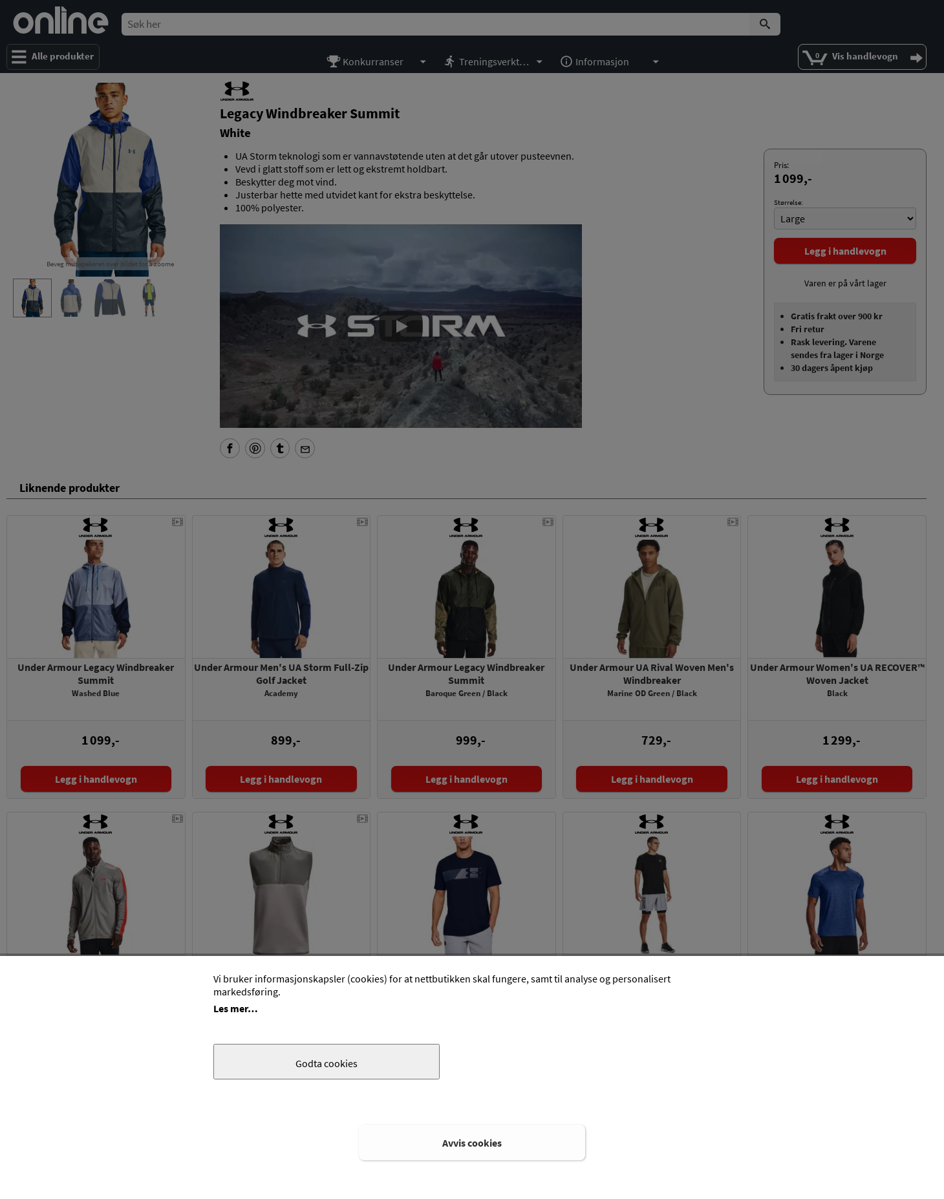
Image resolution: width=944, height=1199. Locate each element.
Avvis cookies (472, 1142)
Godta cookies (326, 1063)
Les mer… (235, 1008)
